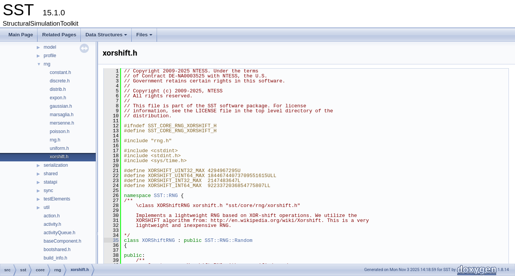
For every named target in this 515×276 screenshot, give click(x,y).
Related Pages (59, 35)
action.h (52, 216)
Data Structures (106, 37)
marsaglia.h (62, 114)
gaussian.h (61, 106)
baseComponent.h (62, 241)
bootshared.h (57, 249)
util (46, 207)
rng (47, 64)
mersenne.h (62, 123)
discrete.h (60, 81)
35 (111, 240)
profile (50, 55)
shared (51, 173)
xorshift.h (59, 156)
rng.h (55, 140)
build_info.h (55, 258)
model (50, 47)
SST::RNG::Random (228, 240)
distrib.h (58, 89)
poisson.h (59, 131)
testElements (57, 199)
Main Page (20, 35)
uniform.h (59, 148)
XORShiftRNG (158, 240)
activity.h (52, 224)
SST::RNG (166, 195)
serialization (56, 165)
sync (48, 190)
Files (145, 37)
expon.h (58, 97)
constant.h (60, 72)
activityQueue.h (59, 232)
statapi (50, 182)
